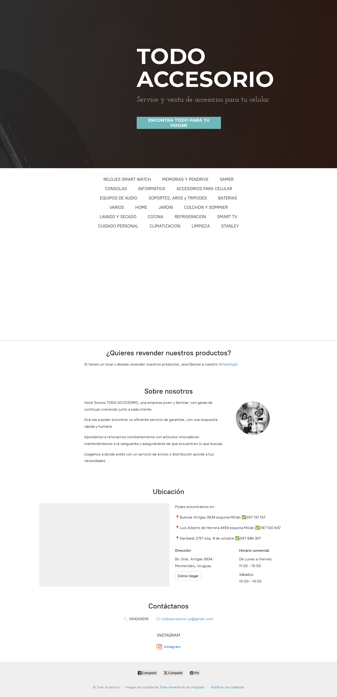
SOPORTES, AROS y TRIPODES (178, 198)
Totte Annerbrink (172, 687)
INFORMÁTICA (151, 188)
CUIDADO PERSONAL (118, 226)
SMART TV (227, 216)
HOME (141, 207)
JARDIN (165, 207)
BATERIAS (227, 198)
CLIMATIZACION (165, 226)
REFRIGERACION (190, 216)
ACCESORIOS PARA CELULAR (204, 188)
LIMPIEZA (201, 226)
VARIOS (117, 207)
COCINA (155, 216)
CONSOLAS (116, 188)
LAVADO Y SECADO (118, 216)
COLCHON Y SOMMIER (206, 207)
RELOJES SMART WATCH (127, 179)
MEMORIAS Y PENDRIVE (185, 179)
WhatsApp (227, 364)
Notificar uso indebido (227, 687)
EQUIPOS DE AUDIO (118, 198)
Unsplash (197, 687)
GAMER (227, 179)
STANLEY (230, 226)
